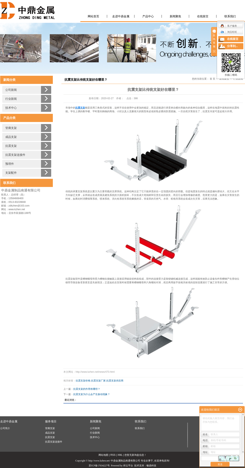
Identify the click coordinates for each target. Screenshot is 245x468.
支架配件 (11, 172)
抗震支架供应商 (114, 380)
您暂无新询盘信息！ (135, 455)
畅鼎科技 (151, 465)
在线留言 (202, 16)
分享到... (232, 46)
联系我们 (230, 16)
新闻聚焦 (175, 16)
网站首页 (93, 16)
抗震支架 (11, 145)
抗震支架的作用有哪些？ (86, 389)
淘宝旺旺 (229, 32)
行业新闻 (11, 98)
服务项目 (51, 421)
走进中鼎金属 (120, 16)
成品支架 (11, 136)
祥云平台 (128, 465)
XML (120, 455)
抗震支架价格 (83, 380)
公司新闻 (11, 89)
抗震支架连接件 (15, 154)
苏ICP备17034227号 (99, 465)
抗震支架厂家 (98, 380)
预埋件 (9, 163)
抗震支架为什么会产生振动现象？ (91, 394)
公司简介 (5, 428)
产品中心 (148, 16)
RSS (112, 455)
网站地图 (103, 455)
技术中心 (11, 107)
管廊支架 (11, 128)
